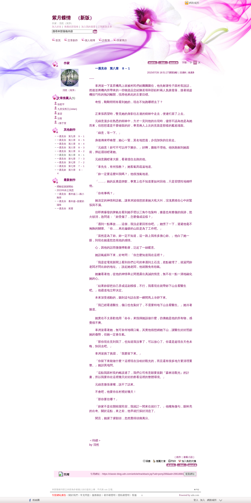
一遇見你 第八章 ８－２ (71, 151)
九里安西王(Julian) (67, 109)
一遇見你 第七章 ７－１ (71, 166)
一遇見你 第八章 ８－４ (71, 143)
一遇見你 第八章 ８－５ (71, 140)
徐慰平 (61, 104)
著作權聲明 (109, 495)
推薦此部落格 (71, 26)
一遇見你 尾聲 (65, 208)
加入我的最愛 (88, 26)
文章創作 (73, 40)
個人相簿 (90, 40)
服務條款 (96, 495)
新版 (85, 17)
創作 (178, 457)
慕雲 (59, 113)
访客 (59, 118)
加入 (202, 500)
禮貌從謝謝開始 (65, 186)
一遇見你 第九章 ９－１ (71, 136)
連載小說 (188, 457)
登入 (196, 500)
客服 (134, 495)
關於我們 (73, 495)
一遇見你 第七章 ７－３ (71, 158)
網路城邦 (194, 2)
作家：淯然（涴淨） (62, 23)
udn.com (195, 495)
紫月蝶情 (61, 17)
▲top (196, 489)
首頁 (58, 40)
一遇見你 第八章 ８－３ (71, 147)
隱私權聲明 (124, 495)
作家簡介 (122, 40)
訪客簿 (106, 40)
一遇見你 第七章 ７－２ (71, 162)
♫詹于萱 (61, 123)
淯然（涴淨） (70, 90)
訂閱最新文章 (105, 26)
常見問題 (85, 495)
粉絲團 (36, 500)
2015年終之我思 (65, 190)
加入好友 (56, 26)
